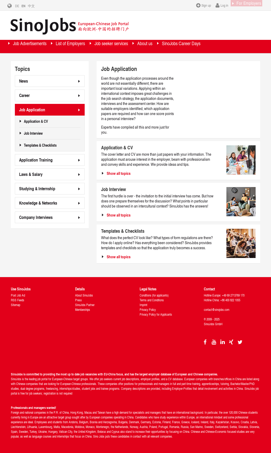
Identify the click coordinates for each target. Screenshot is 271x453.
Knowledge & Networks (38, 203)
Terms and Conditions (152, 300)
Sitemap (15, 305)
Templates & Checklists (40, 145)
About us (188, 46)
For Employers (244, 5)
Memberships (82, 309)
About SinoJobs (84, 295)
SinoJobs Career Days (39, 59)
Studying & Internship (37, 188)
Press (78, 300)
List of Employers (90, 46)
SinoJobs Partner (84, 305)
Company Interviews (36, 217)
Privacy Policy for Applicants (156, 314)
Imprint (143, 305)
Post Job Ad (18, 295)
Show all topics (119, 173)
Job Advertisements (37, 46)
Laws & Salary (30, 174)
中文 (35, 5)
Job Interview (33, 133)
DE (21, 5)
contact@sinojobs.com (216, 309)
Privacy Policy (148, 309)
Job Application (32, 110)
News (23, 81)
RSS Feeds (17, 300)
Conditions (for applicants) (154, 295)
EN (27, 5)
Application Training (36, 160)
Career (24, 95)
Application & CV (36, 121)
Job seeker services (144, 46)
